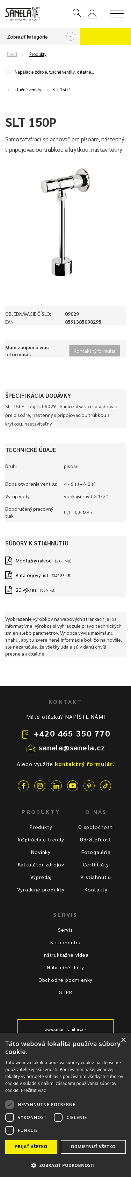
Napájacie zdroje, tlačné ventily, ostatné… (54, 72)
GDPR (65, 992)
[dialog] (65, 1105)
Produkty (37, 54)
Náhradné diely (65, 967)
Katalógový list (32, 575)
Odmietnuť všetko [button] (93, 1147)
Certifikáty (96, 864)
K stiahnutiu (96, 877)
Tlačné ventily (28, 89)
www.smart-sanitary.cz (66, 1029)
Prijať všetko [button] (31, 1147)
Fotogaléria (96, 852)
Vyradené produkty (41, 889)
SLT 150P (61, 89)
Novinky (41, 852)
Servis (65, 930)
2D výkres (26, 589)
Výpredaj (41, 877)
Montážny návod (34, 560)
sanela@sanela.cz (72, 747)
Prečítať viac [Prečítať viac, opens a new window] (33, 1090)
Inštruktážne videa (65, 955)
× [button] (123, 1040)
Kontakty (96, 889)
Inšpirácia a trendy (41, 839)
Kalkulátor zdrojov (41, 864)
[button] (65, 1165)
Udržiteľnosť (96, 839)
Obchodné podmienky (65, 980)
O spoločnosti (96, 827)
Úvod (12, 54)
